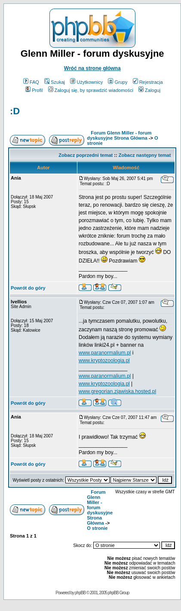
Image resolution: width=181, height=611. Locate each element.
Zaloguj (149, 90)
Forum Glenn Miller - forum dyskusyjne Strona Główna (119, 135)
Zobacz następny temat (145, 155)
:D (15, 111)
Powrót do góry (28, 287)
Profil (34, 90)
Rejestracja (148, 82)
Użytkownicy (86, 82)
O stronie (97, 528)
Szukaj (54, 82)
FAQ (31, 82)
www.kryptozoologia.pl (104, 360)
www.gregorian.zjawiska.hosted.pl (117, 391)
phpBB (80, 592)
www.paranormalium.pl (105, 353)
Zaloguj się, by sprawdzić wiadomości (90, 90)
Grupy (117, 82)
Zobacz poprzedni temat (85, 155)
